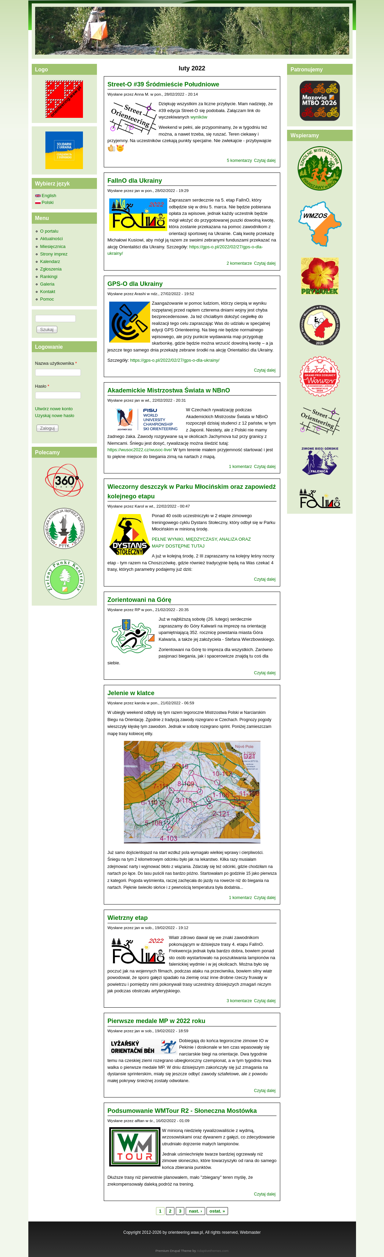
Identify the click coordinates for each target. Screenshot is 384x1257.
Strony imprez (54, 254)
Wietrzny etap (128, 917)
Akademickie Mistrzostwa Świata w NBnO (169, 390)
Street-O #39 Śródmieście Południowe (163, 84)
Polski (44, 202)
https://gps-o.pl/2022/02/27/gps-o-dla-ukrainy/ (174, 360)
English (45, 195)
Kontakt (47, 291)
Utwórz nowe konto (54, 408)
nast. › (195, 1211)
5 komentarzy (239, 160)
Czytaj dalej (264, 160)
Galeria (47, 284)
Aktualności (51, 238)
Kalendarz (50, 261)
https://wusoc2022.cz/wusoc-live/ (140, 449)
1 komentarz (240, 466)
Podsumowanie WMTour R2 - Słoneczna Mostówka (182, 1110)
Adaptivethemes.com (213, 1251)
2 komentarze (239, 263)
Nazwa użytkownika (56, 363)
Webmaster (250, 1232)
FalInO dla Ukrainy (135, 180)
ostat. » (217, 1211)
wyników (198, 117)
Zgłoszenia (51, 269)
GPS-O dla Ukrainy (135, 283)
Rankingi (49, 276)
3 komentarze (239, 1000)
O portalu (49, 231)
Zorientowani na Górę (139, 599)
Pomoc (47, 299)
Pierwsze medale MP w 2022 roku (156, 1021)
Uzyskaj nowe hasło (54, 415)
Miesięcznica (53, 246)
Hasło (42, 386)
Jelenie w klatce (131, 693)
